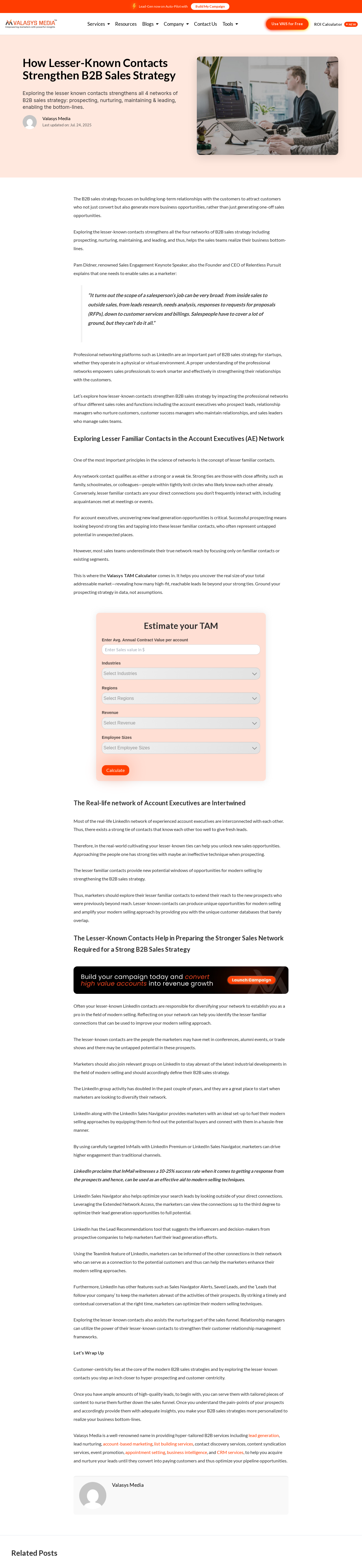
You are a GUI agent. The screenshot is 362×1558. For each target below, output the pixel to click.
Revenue (110, 712)
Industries (111, 663)
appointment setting (145, 1452)
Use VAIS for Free (287, 23)
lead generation (264, 1435)
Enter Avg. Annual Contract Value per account (145, 640)
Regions (109, 688)
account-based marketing (127, 1443)
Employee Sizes (117, 737)
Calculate (115, 770)
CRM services (230, 1452)
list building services (173, 1443)
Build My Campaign (210, 6)
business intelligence (187, 1452)
